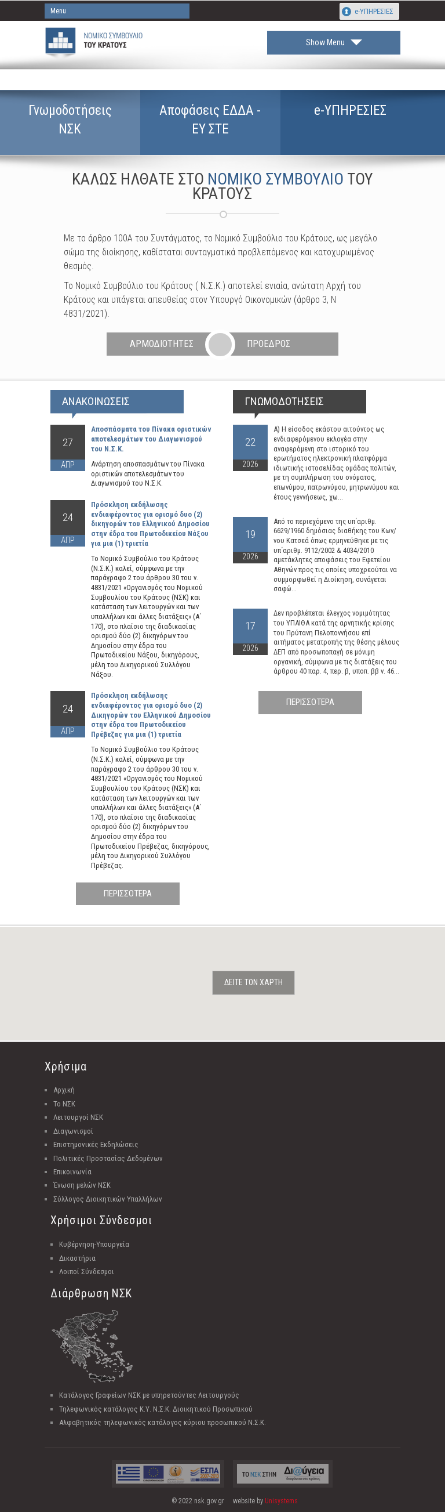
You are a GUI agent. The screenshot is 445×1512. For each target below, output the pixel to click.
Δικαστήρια (77, 1258)
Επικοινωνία (72, 1171)
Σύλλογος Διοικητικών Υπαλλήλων (107, 1199)
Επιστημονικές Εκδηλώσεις (95, 1144)
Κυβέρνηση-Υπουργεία (94, 1244)
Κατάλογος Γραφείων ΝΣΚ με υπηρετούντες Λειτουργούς (149, 1395)
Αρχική (64, 1090)
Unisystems (281, 1501)
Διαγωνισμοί (73, 1131)
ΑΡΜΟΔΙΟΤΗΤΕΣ (162, 343)
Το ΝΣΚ (64, 1103)
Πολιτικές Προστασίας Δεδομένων (108, 1158)
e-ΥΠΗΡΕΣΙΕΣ (374, 11)
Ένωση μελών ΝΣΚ (82, 1185)
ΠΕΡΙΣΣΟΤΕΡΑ (128, 893)
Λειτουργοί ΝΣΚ (78, 1117)
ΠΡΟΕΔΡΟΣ (268, 343)
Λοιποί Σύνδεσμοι (86, 1271)
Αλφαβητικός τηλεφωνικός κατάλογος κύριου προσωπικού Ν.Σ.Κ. (162, 1422)
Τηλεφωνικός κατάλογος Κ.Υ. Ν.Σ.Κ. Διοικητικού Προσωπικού (156, 1409)
